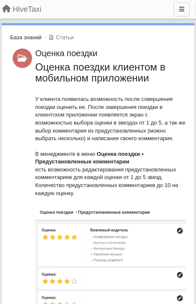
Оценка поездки (66, 53)
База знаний (26, 37)
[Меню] (182, 9)
